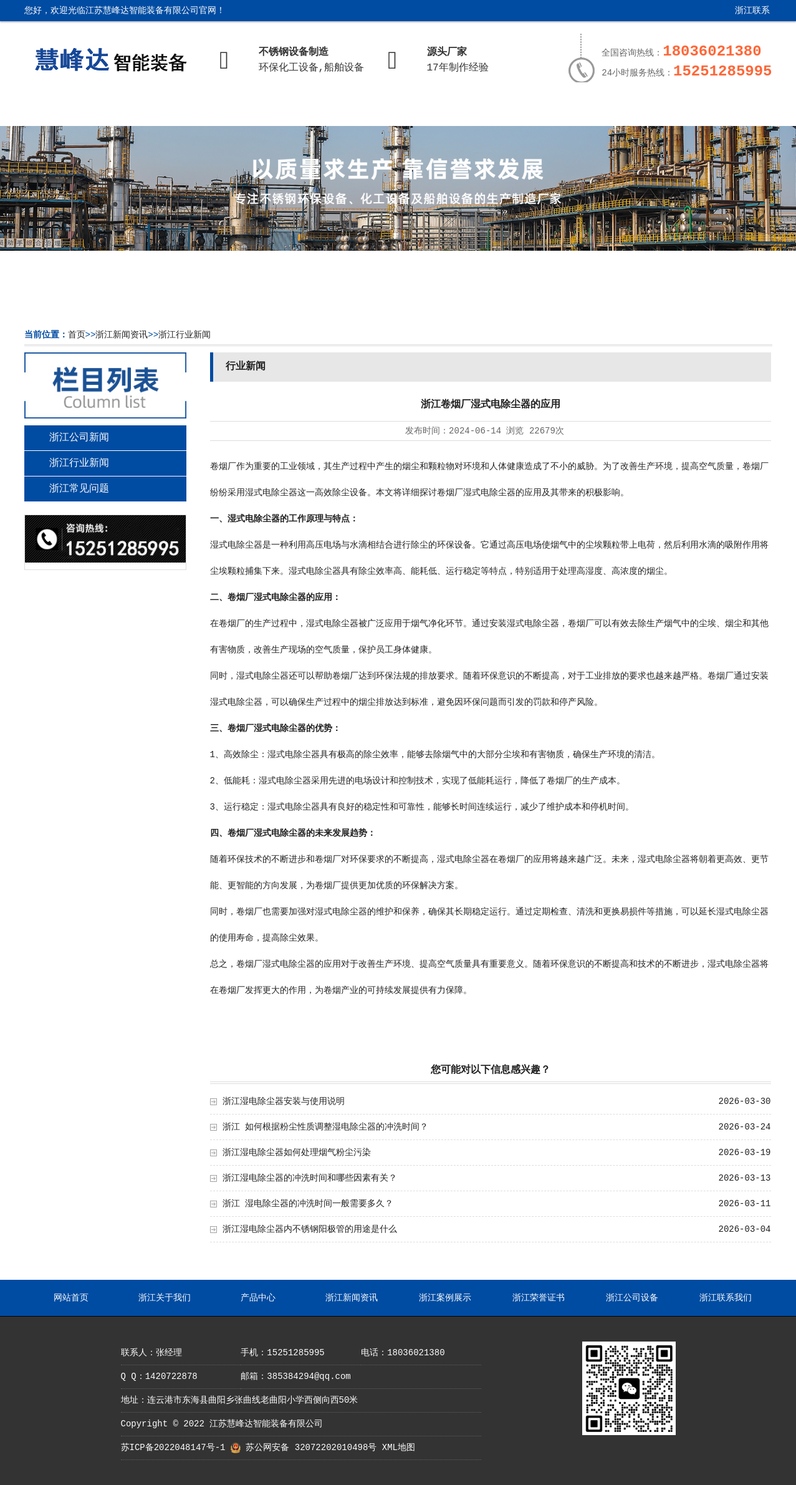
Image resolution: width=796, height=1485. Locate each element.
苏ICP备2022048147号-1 (173, 1448)
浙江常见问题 (79, 489)
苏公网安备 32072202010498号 (311, 1448)
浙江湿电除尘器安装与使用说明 (284, 1101)
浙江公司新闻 (79, 437)
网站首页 (70, 110)
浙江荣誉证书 (526, 110)
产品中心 (252, 110)
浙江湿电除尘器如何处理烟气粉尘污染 (297, 1153)
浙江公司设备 (617, 110)
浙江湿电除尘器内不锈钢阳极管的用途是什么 (310, 1229)
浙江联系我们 (743, 15)
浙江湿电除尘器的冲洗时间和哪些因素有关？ (310, 1178)
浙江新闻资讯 (343, 110)
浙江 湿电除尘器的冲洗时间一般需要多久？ (308, 1204)
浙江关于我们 (161, 110)
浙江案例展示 (434, 110)
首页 (76, 335)
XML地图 (398, 1448)
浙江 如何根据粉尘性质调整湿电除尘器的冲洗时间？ (325, 1127)
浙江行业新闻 (184, 335)
